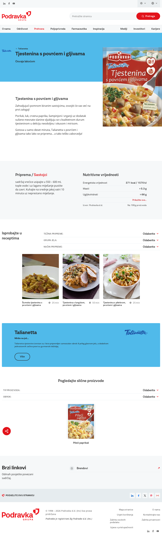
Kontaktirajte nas (151, 518)
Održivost (22, 29)
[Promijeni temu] (143, 3)
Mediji (123, 29)
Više (22, 360)
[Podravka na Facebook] (9, 4)
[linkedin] (132, 499)
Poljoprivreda (57, 29)
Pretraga (148, 16)
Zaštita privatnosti (151, 523)
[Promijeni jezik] (154, 3)
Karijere (155, 29)
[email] (157, 499)
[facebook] (138, 499)
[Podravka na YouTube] (14, 4)
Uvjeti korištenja (125, 518)
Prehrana (39, 29)
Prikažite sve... (139, 203)
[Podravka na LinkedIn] (4, 4)
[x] (144, 499)
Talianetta (21, 51)
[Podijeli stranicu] (7, 431)
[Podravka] (16, 20)
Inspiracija (98, 29)
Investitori (139, 29)
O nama (6, 29)
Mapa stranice (126, 513)
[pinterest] (151, 499)
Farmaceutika (79, 29)
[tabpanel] (40, 283)
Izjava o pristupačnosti (121, 531)
